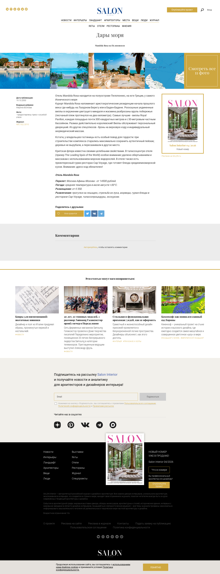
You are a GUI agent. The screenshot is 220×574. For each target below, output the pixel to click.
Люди (144, 20)
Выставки (77, 451)
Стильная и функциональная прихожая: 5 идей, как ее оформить (134, 318)
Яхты (92, 26)
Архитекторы (112, 20)
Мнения (126, 26)
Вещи (135, 20)
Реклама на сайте (71, 523)
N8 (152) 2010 (22, 124)
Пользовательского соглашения (140, 403)
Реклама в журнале (99, 523)
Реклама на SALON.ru (171, 156)
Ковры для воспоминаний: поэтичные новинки (31, 318)
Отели (100, 26)
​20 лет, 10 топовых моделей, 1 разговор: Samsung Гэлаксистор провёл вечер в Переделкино (83, 320)
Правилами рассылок (103, 406)
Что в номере (159, 469)
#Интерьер (117, 341)
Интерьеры (80, 20)
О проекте (49, 523)
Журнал (154, 20)
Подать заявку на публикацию (153, 523)
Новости (66, 20)
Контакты (123, 523)
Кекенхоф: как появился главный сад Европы (181, 318)
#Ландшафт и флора (170, 338)
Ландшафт (95, 20)
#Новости (19, 334)
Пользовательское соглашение (88, 527)
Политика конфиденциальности (131, 527)
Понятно (155, 567)
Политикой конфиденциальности (74, 406)
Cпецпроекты (80, 478)
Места (126, 20)
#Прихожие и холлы (132, 341)
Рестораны (113, 26)
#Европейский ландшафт (192, 338)
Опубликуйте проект (182, 9)
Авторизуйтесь (91, 247)
